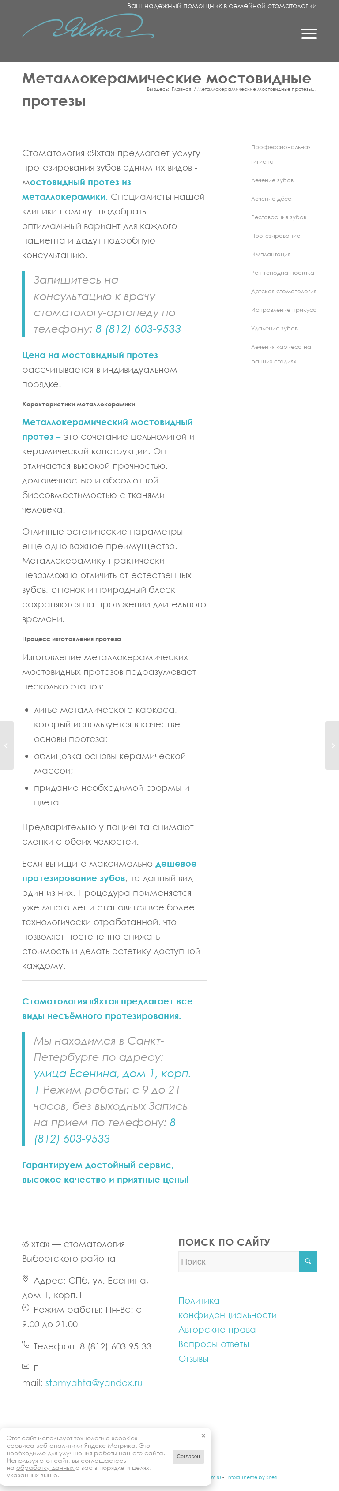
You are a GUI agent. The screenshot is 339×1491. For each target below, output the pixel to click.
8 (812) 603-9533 (138, 328)
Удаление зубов (274, 328)
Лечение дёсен (273, 198)
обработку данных (45, 1467)
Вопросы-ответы (213, 1343)
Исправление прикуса (284, 309)
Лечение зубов (272, 180)
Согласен (188, 1457)
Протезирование (275, 235)
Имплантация (270, 254)
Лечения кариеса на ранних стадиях (281, 354)
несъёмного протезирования (113, 1015)
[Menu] (305, 33)
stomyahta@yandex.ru (94, 1382)
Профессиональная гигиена (281, 154)
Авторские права (217, 1329)
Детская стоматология (283, 291)
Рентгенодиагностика (282, 272)
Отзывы (193, 1358)
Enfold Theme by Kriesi (251, 1477)
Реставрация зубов (278, 217)
